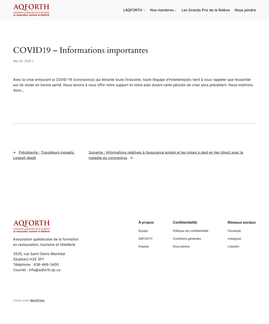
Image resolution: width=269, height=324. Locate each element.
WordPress (37, 300)
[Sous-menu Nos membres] (175, 10)
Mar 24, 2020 (22, 61)
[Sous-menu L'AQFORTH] (144, 10)
